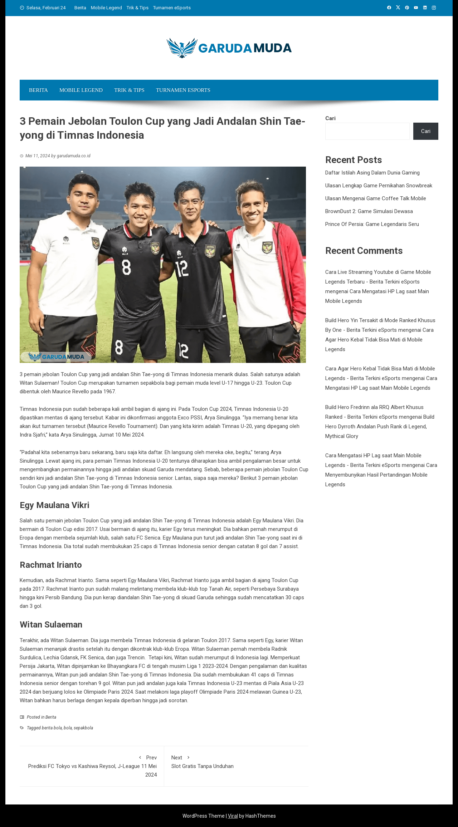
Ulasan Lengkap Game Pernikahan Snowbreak (378, 185)
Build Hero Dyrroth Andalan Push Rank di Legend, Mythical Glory (379, 426)
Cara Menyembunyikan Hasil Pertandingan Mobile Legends (381, 475)
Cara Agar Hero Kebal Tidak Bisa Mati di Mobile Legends (379, 340)
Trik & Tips (137, 7)
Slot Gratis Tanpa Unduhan (236, 761)
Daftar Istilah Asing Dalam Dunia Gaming (372, 172)
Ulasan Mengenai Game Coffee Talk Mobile (375, 198)
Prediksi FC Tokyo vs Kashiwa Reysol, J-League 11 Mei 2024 (92, 765)
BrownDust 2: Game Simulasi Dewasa (369, 211)
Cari (330, 118)
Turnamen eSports (172, 7)
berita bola (52, 727)
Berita (80, 7)
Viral (233, 816)
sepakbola (83, 727)
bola (68, 727)
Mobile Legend (106, 7)
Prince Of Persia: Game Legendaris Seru (372, 224)
